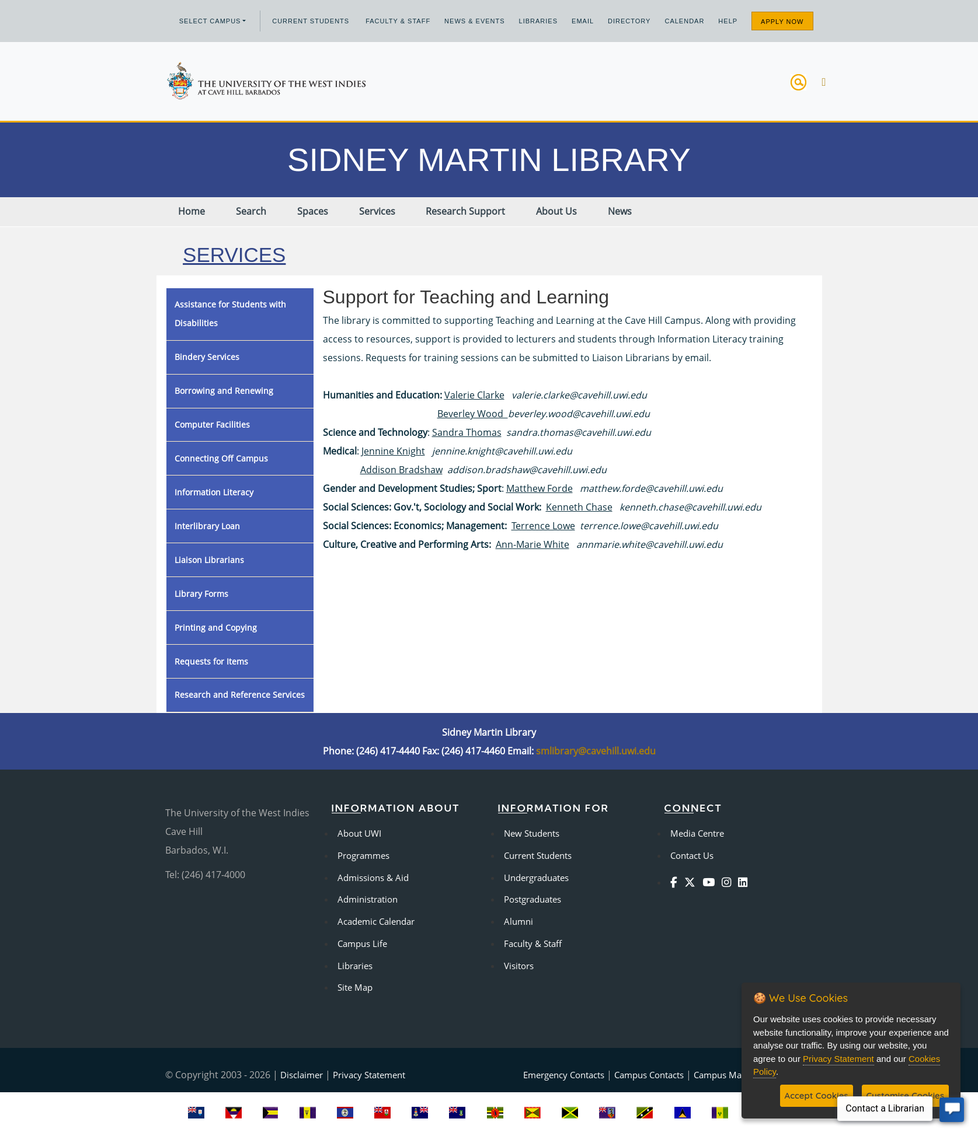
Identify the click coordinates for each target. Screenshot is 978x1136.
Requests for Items (211, 661)
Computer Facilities (212, 424)
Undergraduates (536, 877)
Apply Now (782, 21)
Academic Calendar (376, 921)
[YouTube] (710, 882)
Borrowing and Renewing (224, 390)
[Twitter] (692, 882)
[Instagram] (729, 882)
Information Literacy (214, 492)
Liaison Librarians (209, 559)
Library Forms (201, 593)
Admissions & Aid (373, 877)
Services (234, 254)
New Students (531, 833)
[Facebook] (676, 882)
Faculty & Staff (398, 21)
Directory (629, 21)
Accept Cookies (816, 1095)
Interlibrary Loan (207, 526)
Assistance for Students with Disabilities (230, 313)
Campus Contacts (649, 1075)
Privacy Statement (369, 1075)
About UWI (359, 833)
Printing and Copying (216, 627)
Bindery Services (207, 356)
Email (583, 21)
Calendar (684, 21)
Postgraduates (532, 899)
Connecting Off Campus (221, 458)
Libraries (538, 21)
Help (727, 21)
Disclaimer (301, 1075)
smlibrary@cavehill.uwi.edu (596, 750)
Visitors (519, 965)
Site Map (355, 987)
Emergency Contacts (563, 1075)
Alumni (518, 921)
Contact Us (692, 855)
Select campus (210, 21)
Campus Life (362, 943)
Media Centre (697, 833)
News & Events (474, 21)
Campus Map (720, 1075)
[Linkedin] (745, 882)
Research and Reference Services (240, 694)
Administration (367, 899)
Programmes (363, 855)
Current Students (310, 21)
